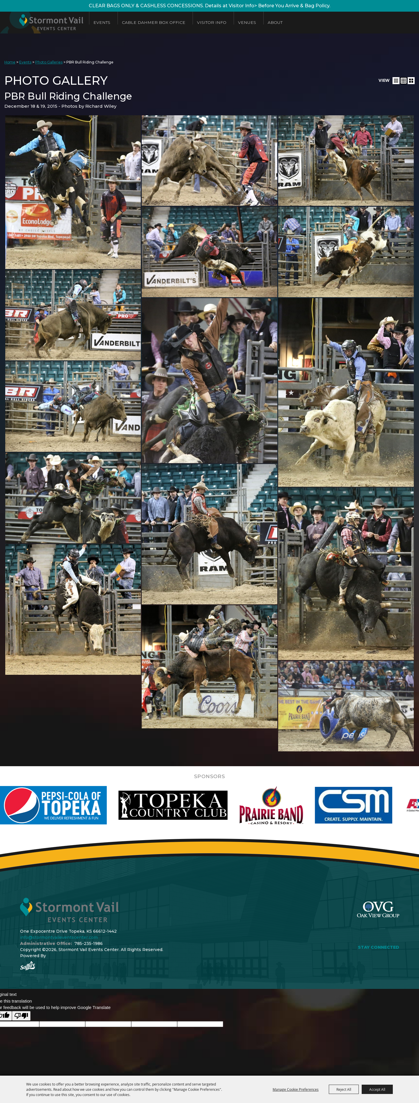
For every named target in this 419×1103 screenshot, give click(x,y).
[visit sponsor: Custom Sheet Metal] (372, 805)
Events (101, 22)
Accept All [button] (377, 1089)
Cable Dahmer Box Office (153, 22)
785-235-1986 (88, 943)
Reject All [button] (343, 1089)
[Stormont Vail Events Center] (41, 22)
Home (9, 62)
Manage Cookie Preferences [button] (296, 1089)
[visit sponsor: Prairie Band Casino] (290, 805)
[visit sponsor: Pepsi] (72, 805)
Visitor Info (211, 22)
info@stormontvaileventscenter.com (59, 937)
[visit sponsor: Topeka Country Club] (191, 805)
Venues (247, 22)
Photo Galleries (49, 62)
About (275, 22)
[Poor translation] (21, 1016)
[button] (396, 80)
